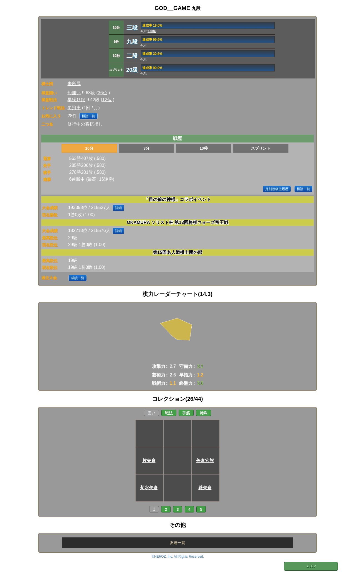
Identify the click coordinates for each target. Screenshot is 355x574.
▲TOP (311, 566)
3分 (146, 148)
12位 (107, 99)
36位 (102, 92)
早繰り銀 (76, 99)
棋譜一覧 (88, 116)
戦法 (169, 413)
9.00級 (152, 31)
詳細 (118, 208)
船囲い (74, 92)
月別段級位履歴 (276, 189)
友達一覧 (177, 542)
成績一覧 (77, 278)
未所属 (74, 83)
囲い (151, 413)
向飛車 (74, 107)
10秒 (203, 148)
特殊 (203, 413)
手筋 (186, 413)
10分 (89, 148)
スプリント (260, 148)
